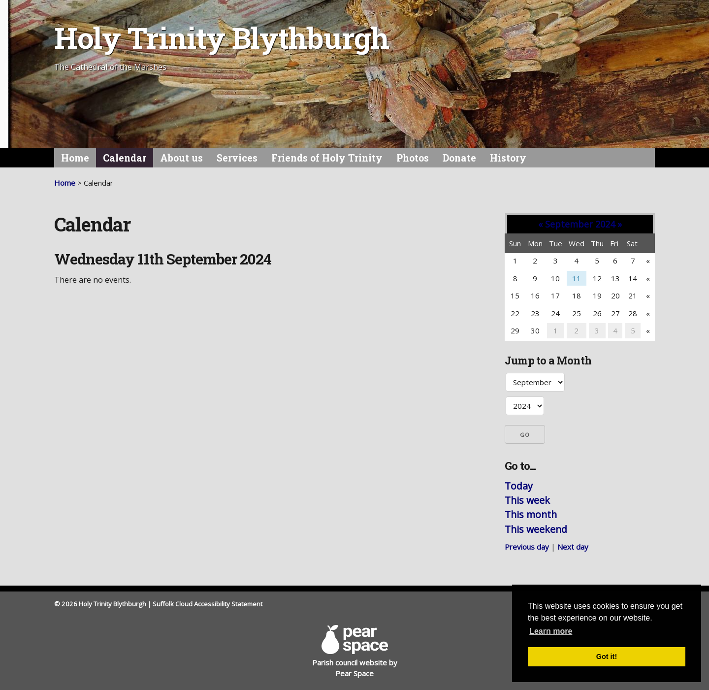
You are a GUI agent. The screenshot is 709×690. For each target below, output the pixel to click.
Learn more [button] (550, 631)
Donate (459, 158)
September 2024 (580, 224)
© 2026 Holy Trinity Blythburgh (100, 603)
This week (527, 500)
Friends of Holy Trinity (327, 158)
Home (75, 158)
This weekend (536, 529)
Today (519, 486)
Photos (412, 158)
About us (181, 158)
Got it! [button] (606, 656)
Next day (572, 547)
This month (531, 514)
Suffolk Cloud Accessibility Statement (207, 603)
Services (237, 158)
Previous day (527, 547)
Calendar (124, 158)
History (508, 158)
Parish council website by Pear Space (354, 651)
